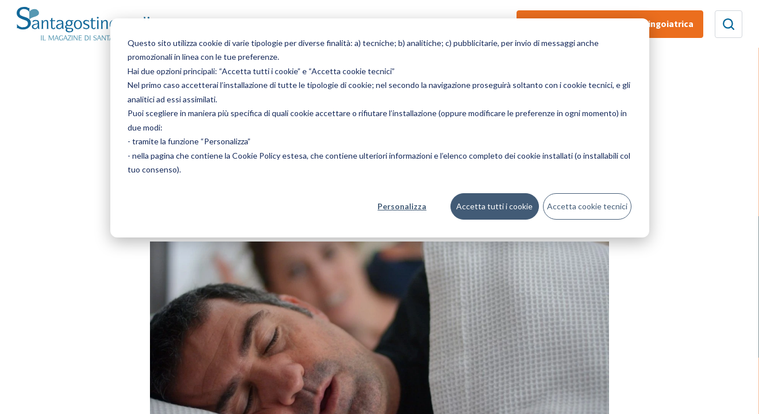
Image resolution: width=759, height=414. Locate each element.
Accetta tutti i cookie (494, 206)
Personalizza (401, 206)
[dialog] (379, 127)
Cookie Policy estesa (269, 155)
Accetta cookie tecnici (587, 206)
